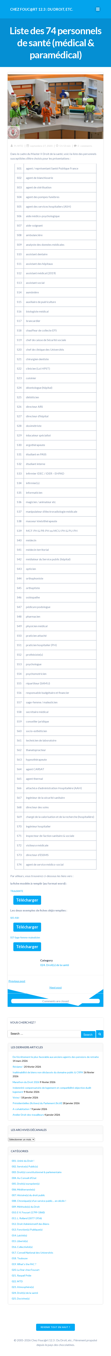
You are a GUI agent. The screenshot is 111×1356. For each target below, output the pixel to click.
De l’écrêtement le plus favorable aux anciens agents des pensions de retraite (56, 1056)
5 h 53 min (63, 145)
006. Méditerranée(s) (23, 1189)
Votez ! (17, 1097)
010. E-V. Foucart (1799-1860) (28, 1212)
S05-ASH (14, 917)
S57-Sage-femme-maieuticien (25, 937)
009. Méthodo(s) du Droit (26, 1206)
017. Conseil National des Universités (32, 1252)
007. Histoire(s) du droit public (28, 1195)
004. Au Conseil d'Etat (24, 1177)
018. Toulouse (20, 1258)
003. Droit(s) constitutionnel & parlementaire (37, 1172)
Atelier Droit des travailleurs (28, 1114)
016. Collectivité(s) (22, 1246)
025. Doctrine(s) (21, 1298)
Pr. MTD (16, 145)
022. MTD (17, 1281)
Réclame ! (18, 1066)
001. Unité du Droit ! (23, 1160)
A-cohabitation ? (22, 1109)
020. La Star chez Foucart (25, 1269)
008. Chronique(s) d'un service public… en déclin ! (39, 1200)
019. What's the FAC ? (24, 1264)
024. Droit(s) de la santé (54, 965)
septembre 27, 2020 (39, 145)
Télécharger (27, 900)
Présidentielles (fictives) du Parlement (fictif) (37, 1103)
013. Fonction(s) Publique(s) (27, 1229)
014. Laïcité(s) (19, 1235)
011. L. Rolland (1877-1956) (27, 1218)
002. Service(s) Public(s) (25, 1166)
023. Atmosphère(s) (23, 1286)
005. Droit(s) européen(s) (25, 1183)
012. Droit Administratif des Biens (30, 1223)
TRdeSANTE (16, 891)
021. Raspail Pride (21, 1275)
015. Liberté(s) (20, 1241)
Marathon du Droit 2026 (26, 1082)
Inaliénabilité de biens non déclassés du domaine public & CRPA (48, 1072)
